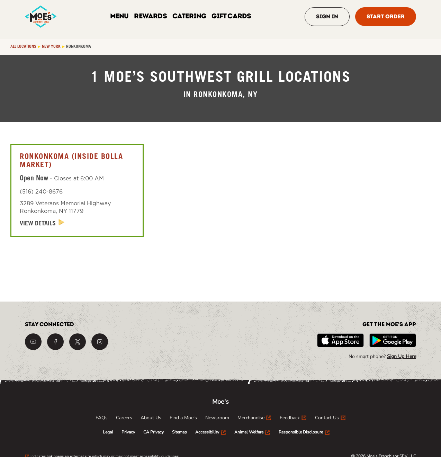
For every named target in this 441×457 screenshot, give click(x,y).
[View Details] (42, 223)
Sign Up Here (401, 356)
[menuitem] (102, 417)
